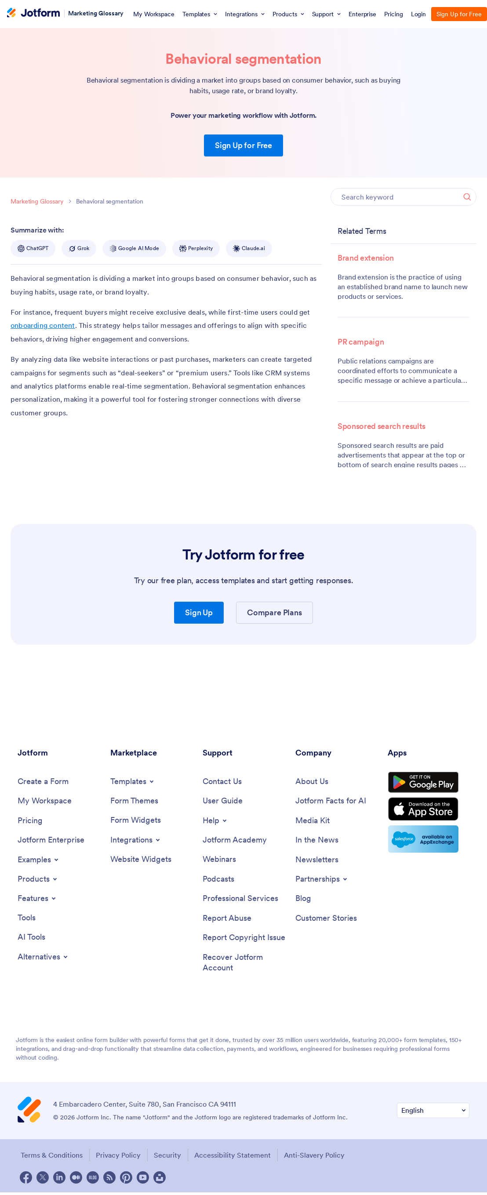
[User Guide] (223, 801)
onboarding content (43, 325)
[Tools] (27, 919)
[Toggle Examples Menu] (39, 860)
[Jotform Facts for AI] (330, 801)
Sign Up (199, 612)
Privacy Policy (118, 1158)
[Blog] (303, 900)
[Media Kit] (312, 821)
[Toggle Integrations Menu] (135, 840)
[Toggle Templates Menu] (132, 781)
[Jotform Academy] (235, 840)
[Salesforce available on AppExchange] (428, 843)
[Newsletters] (316, 861)
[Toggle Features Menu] (37, 899)
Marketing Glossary (96, 13)
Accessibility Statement (235, 1158)
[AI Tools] (31, 938)
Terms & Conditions (51, 1158)
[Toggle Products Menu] (38, 880)
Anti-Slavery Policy (318, 1158)
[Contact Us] (222, 782)
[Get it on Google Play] (428, 784)
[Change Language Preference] (433, 1113)
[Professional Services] (240, 900)
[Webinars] (219, 860)
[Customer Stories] (326, 920)
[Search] (467, 197)
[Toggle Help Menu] (215, 821)
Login (418, 14)
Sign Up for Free (243, 145)
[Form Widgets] (135, 821)
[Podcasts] (218, 880)
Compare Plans (274, 612)
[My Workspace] (45, 801)
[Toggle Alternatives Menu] (43, 958)
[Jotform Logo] (33, 13)
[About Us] (311, 782)
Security (169, 1158)
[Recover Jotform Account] (245, 965)
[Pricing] (30, 821)
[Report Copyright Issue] (244, 940)
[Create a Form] (43, 782)
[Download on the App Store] (428, 813)
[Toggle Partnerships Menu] (322, 880)
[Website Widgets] (140, 860)
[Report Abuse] (227, 920)
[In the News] (316, 841)
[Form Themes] (134, 801)
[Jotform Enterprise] (51, 841)
